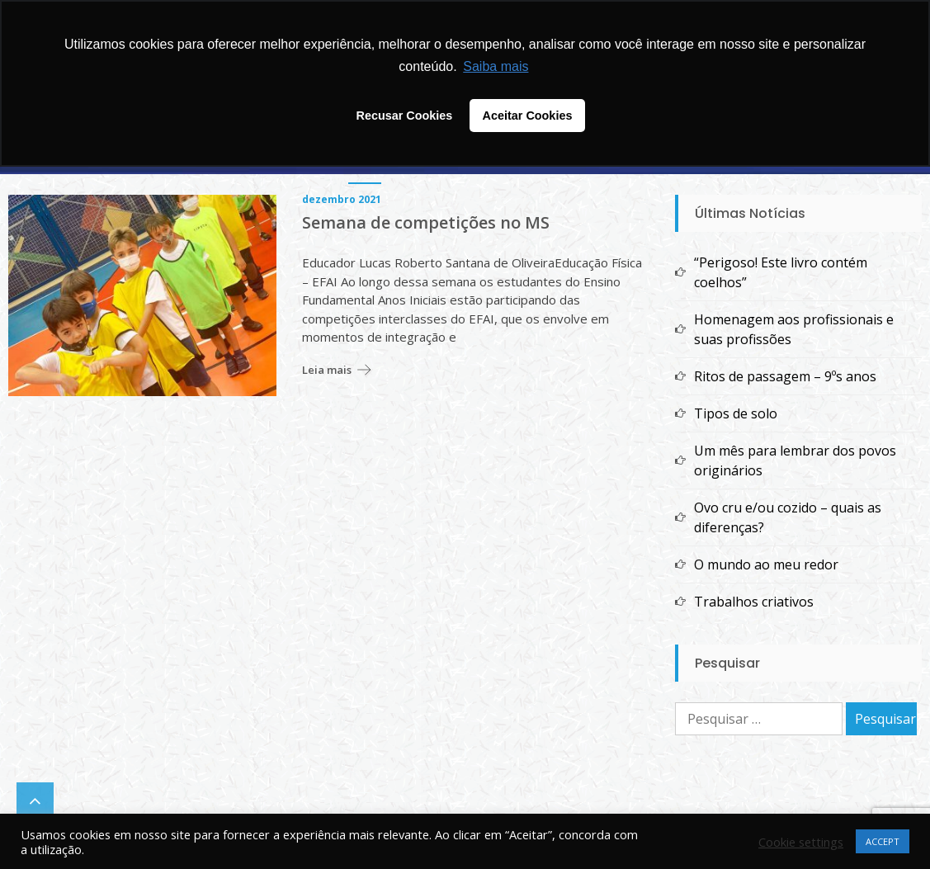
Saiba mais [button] (495, 66)
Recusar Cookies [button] (404, 115)
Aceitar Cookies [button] (528, 115)
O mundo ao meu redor (766, 564)
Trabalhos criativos (754, 602)
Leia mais (327, 369)
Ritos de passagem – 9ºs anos (785, 376)
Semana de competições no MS (426, 223)
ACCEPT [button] (882, 841)
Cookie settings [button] (800, 841)
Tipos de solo (735, 413)
